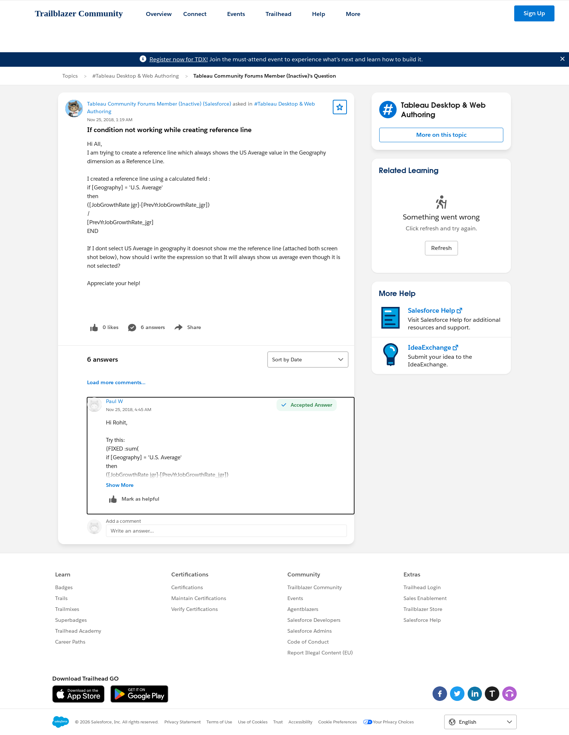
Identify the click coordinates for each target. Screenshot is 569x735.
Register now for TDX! (179, 59)
